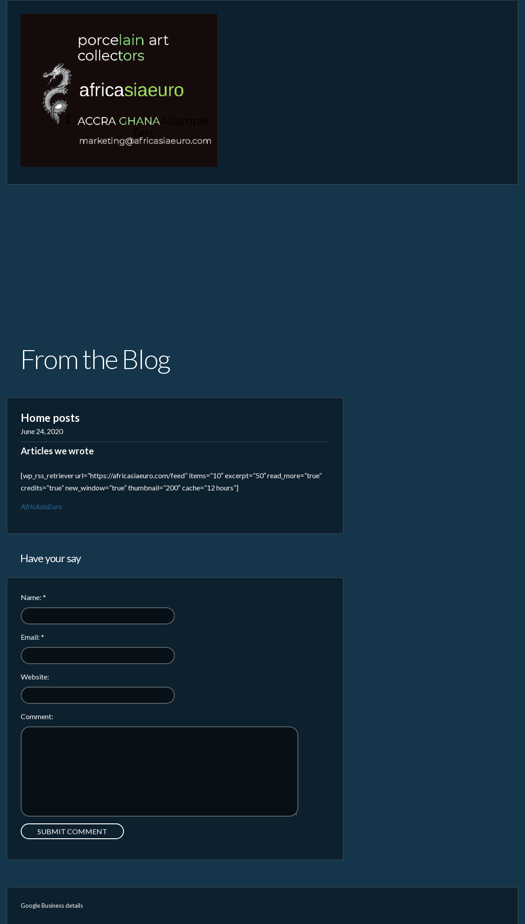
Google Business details (52, 905)
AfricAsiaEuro (41, 506)
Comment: (37, 716)
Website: (35, 676)
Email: (32, 637)
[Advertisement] (262, 252)
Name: (33, 597)
